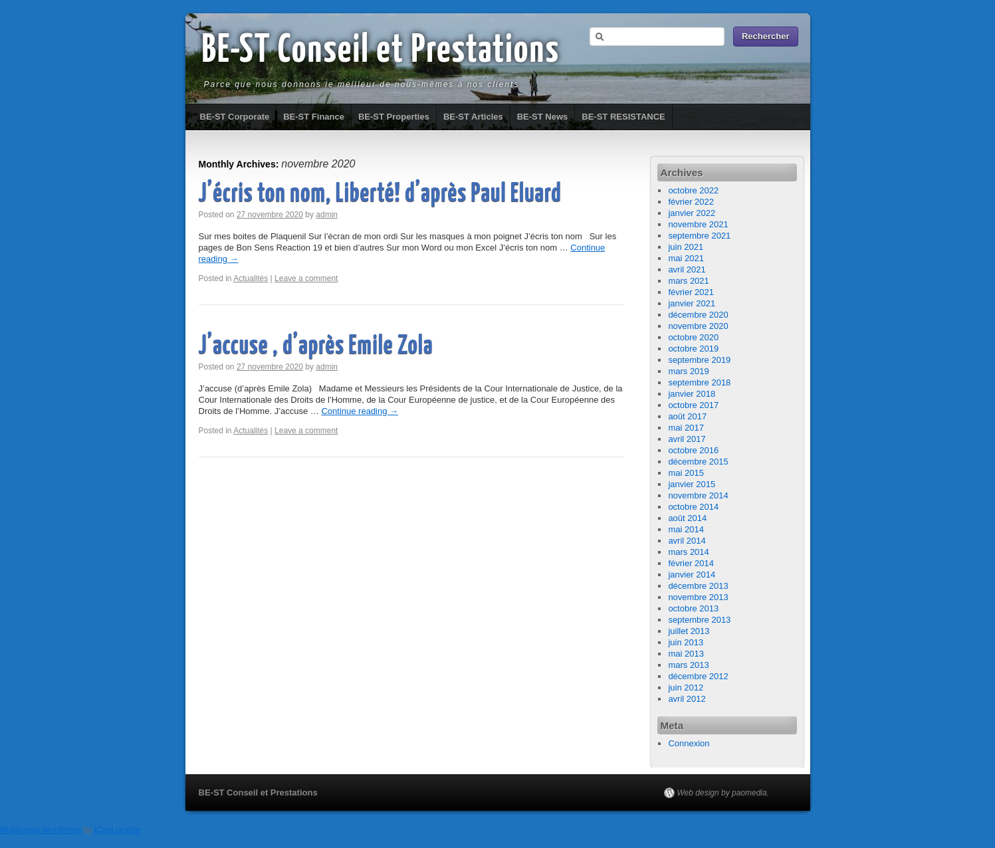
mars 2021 (688, 281)
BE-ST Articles (473, 117)
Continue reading (359, 411)
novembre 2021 (698, 224)
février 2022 (691, 202)
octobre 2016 (693, 450)
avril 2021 (686, 269)
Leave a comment (306, 278)
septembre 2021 (699, 236)
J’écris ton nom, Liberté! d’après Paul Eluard (380, 194)
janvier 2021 (691, 303)
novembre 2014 (698, 495)
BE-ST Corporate (235, 117)
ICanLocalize (117, 830)
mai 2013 (685, 654)
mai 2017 (685, 428)
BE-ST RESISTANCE (623, 117)
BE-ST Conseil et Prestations (381, 51)
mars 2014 (688, 552)
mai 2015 (685, 473)
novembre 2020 (698, 326)
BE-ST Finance (313, 117)
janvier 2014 (691, 575)
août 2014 (687, 518)
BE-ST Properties (393, 117)
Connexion (688, 743)
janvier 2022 (691, 213)
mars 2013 (688, 665)
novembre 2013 (698, 597)
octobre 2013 (693, 608)
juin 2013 (685, 642)
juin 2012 (685, 687)
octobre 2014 (693, 507)
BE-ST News (542, 117)
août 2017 (687, 416)
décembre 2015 (698, 462)
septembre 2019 (699, 360)
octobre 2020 (693, 337)
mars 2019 (688, 371)
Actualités (250, 278)
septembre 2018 (699, 382)
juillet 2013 (688, 631)
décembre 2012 (698, 676)
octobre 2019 (693, 349)
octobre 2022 (693, 190)
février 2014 (691, 563)
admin (327, 214)
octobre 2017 (693, 405)
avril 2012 (686, 699)
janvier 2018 (691, 394)
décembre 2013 (698, 586)
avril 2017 (686, 439)
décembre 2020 (698, 315)
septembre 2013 (699, 620)
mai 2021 (685, 258)
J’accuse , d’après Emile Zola (316, 346)
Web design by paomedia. (723, 792)
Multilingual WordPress (41, 830)
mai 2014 (685, 529)
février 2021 (691, 292)
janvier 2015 (691, 484)
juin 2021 (685, 247)
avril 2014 (686, 541)
